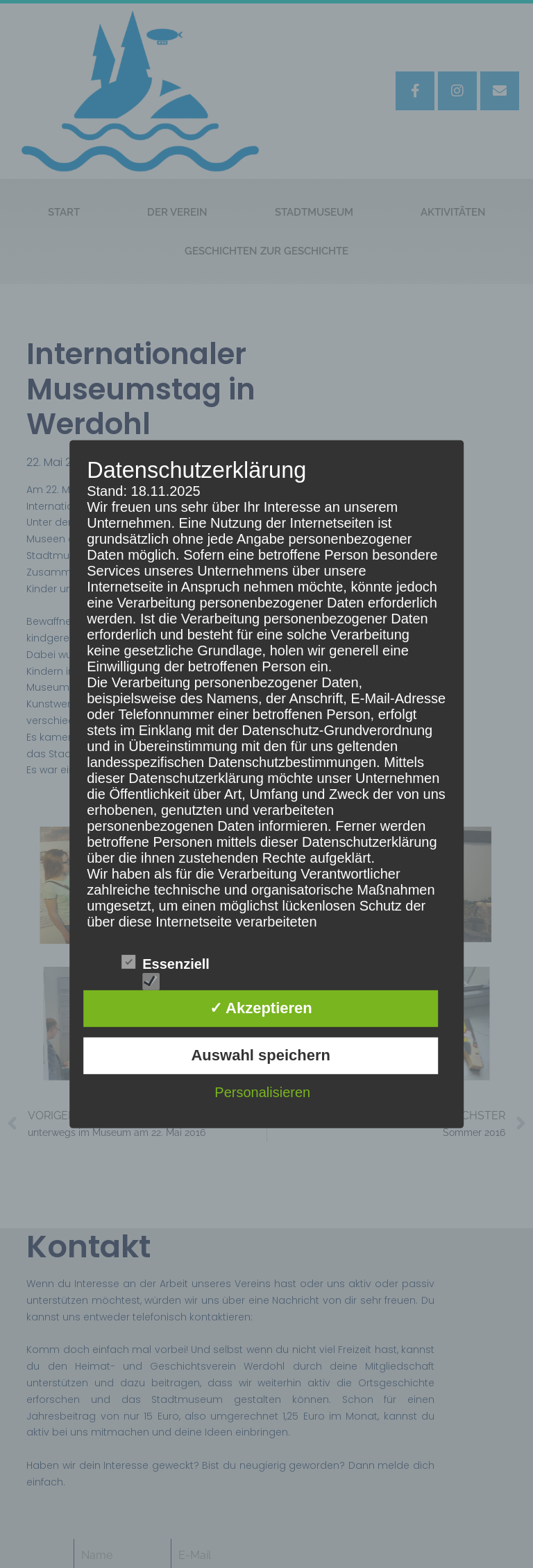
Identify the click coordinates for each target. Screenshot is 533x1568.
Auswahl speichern (260, 1055)
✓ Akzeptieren (261, 1008)
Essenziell (165, 964)
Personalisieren (262, 1092)
